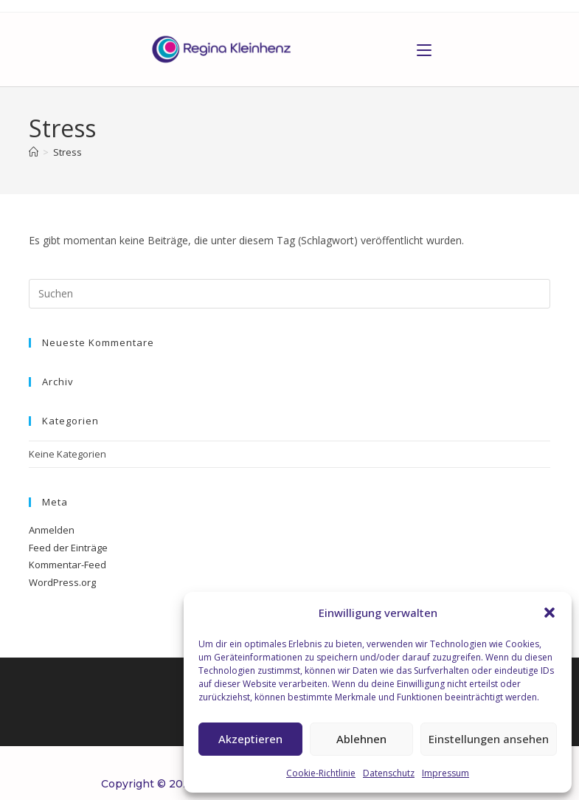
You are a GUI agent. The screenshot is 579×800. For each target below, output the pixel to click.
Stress (67, 152)
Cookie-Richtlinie (321, 773)
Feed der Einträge (68, 547)
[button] (549, 612)
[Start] (33, 152)
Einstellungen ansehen (489, 738)
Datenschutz (389, 773)
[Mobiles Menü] (424, 49)
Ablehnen (361, 738)
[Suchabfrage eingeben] (289, 293)
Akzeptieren (250, 738)
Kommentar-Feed (67, 564)
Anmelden (51, 530)
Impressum (445, 773)
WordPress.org (62, 582)
